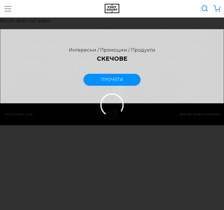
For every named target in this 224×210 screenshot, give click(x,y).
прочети (112, 79)
